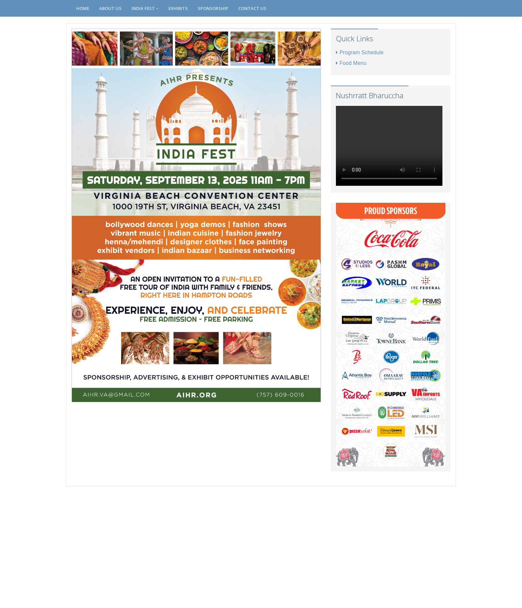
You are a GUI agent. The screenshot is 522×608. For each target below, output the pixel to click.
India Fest (144, 8)
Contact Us (252, 8)
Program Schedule (360, 52)
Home (82, 8)
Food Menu (351, 63)
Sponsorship (213, 8)
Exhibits (178, 8)
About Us (110, 8)
